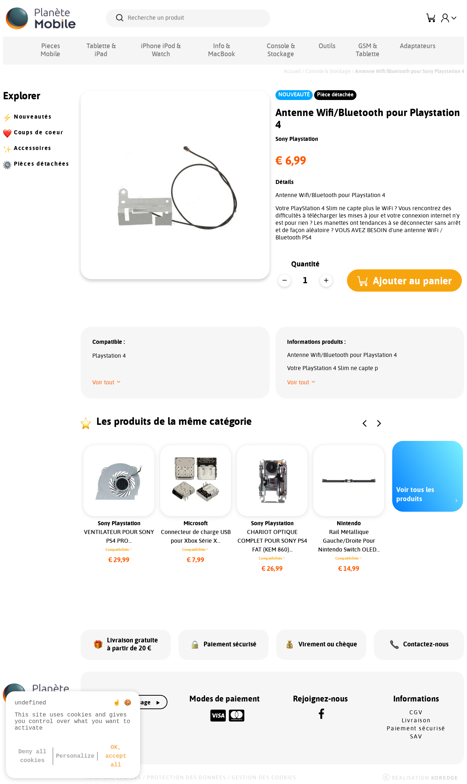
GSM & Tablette (357, 46)
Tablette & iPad (98, 46)
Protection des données (186, 773)
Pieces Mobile (49, 46)
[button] (405, 280)
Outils (317, 46)
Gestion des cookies (264, 773)
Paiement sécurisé (416, 724)
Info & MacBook (215, 46)
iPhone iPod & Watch (157, 46)
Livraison (416, 716)
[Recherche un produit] (188, 18)
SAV (416, 732)
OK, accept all (116, 756)
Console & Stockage (272, 46)
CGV (415, 708)
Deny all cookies (32, 756)
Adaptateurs (404, 46)
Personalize (75, 756)
